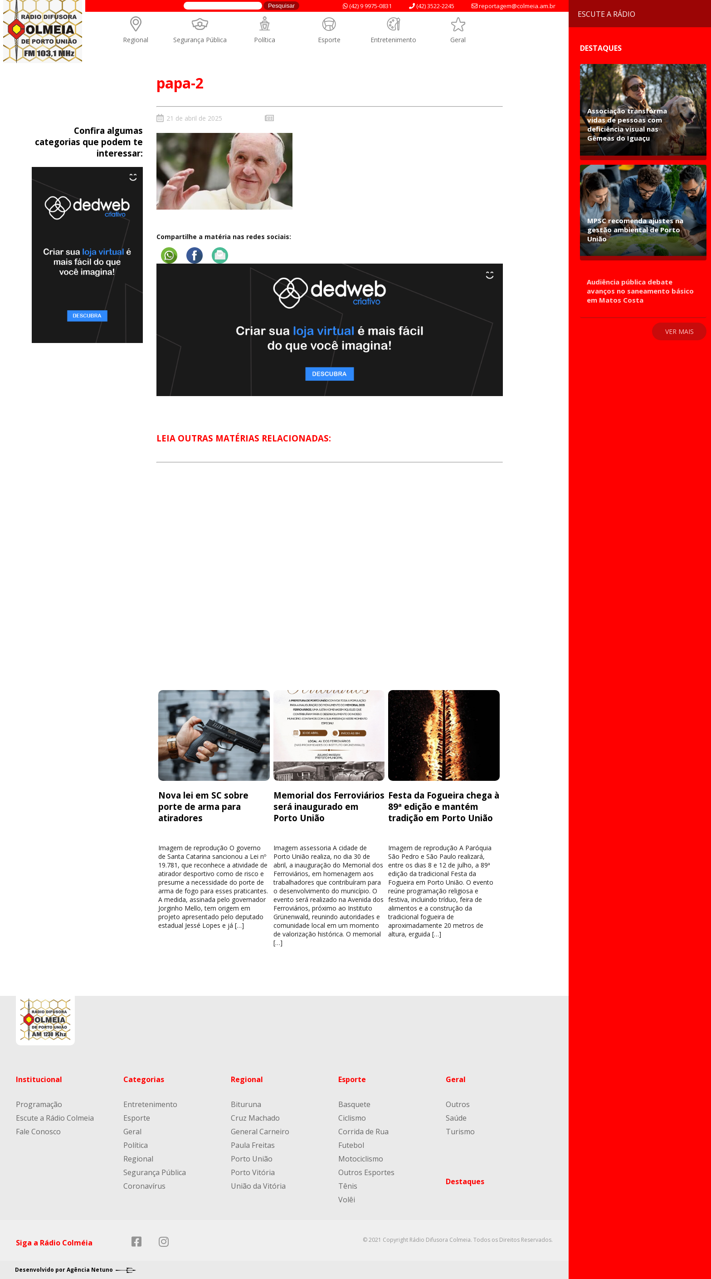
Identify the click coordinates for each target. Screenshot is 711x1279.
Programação (39, 1104)
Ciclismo (352, 1118)
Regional (135, 39)
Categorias (143, 1079)
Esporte (329, 39)
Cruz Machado (255, 1118)
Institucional (39, 1079)
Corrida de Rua (363, 1132)
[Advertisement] (330, 584)
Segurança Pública (200, 39)
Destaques (465, 1181)
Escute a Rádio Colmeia (55, 1118)
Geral (458, 39)
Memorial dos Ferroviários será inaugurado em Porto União (329, 806)
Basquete (354, 1104)
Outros (458, 1104)
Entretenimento (393, 39)
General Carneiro (260, 1132)
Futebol (351, 1145)
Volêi (346, 1200)
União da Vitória (258, 1186)
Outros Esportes (366, 1172)
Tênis (347, 1186)
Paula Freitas (253, 1145)
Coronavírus (144, 1186)
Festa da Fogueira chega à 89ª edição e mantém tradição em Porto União (443, 806)
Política (264, 39)
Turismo (460, 1132)
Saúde (456, 1118)
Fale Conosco (38, 1132)
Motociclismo (360, 1159)
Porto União (252, 1159)
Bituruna (246, 1104)
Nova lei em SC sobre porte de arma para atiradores (203, 806)
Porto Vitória (253, 1172)
